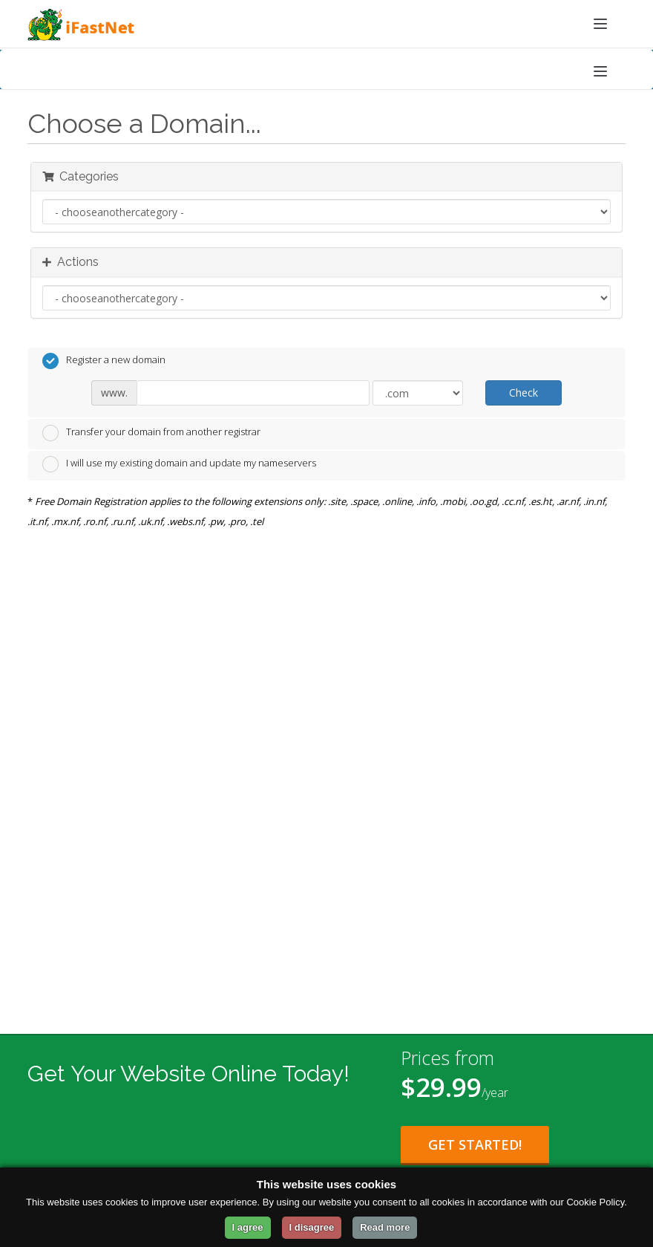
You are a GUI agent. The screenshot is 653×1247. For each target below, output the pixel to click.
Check (523, 392)
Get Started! (475, 1144)
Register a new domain (103, 361)
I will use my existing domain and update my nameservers (179, 464)
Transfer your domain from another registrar (151, 433)
